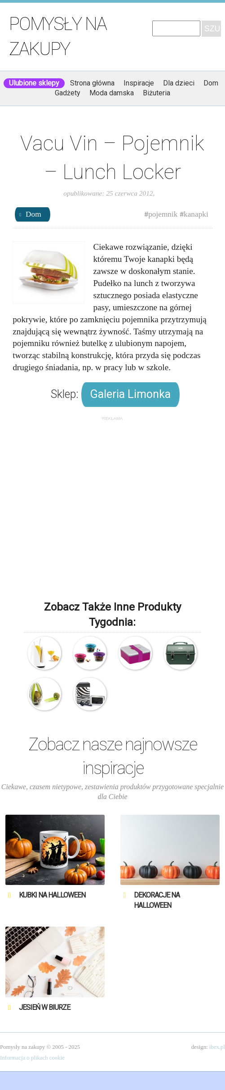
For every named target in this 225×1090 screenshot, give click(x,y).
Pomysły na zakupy (57, 36)
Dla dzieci (178, 83)
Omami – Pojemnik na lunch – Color (135, 653)
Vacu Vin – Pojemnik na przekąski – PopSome (89, 653)
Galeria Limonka (130, 394)
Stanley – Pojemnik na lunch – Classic (180, 653)
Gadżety (67, 93)
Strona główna (92, 83)
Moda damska (111, 93)
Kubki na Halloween (52, 895)
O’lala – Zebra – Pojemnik (89, 694)
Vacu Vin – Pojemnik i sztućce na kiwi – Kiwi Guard (44, 694)
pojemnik (162, 214)
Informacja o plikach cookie (32, 1058)
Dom (210, 83)
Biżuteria (156, 93)
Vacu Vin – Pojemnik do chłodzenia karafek (44, 653)
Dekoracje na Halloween (157, 900)
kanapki (196, 214)
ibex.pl (217, 1047)
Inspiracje (139, 83)
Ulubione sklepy (34, 83)
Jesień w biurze (44, 1007)
